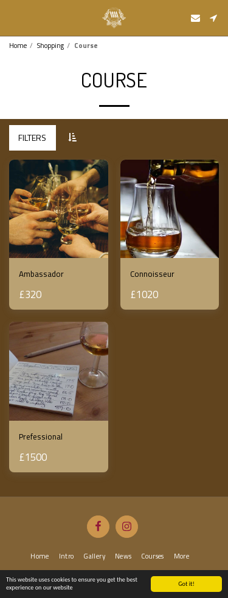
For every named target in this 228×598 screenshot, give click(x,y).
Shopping (50, 45)
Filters (32, 137)
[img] (58, 209)
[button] (13, 17)
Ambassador (41, 274)
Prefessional (41, 436)
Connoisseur (152, 274)
